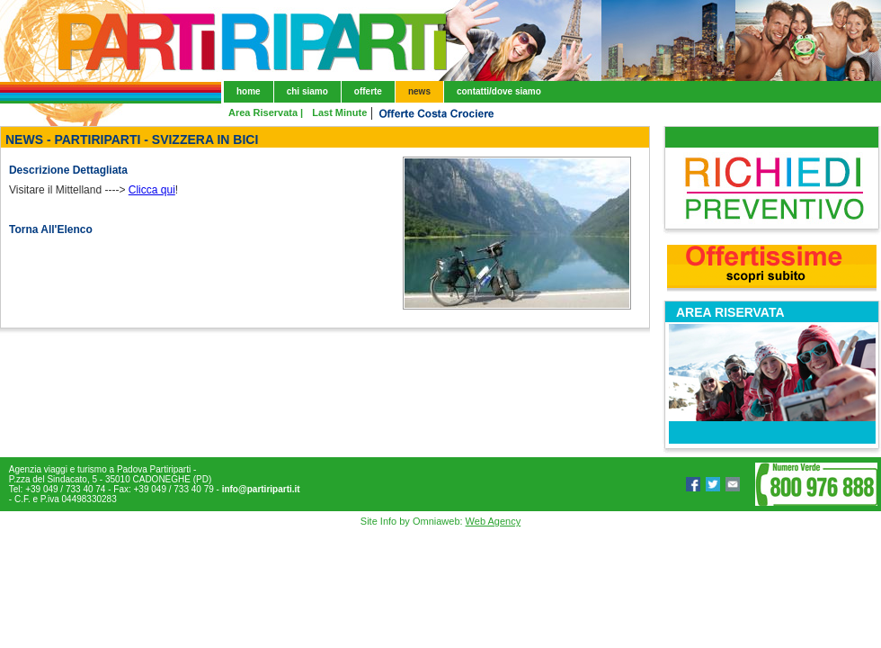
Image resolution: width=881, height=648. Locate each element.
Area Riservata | (265, 112)
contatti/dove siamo (499, 91)
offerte (368, 91)
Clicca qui (152, 190)
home (248, 91)
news (419, 91)
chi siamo (307, 91)
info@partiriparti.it (261, 489)
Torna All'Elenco (51, 229)
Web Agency (493, 521)
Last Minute (339, 112)
